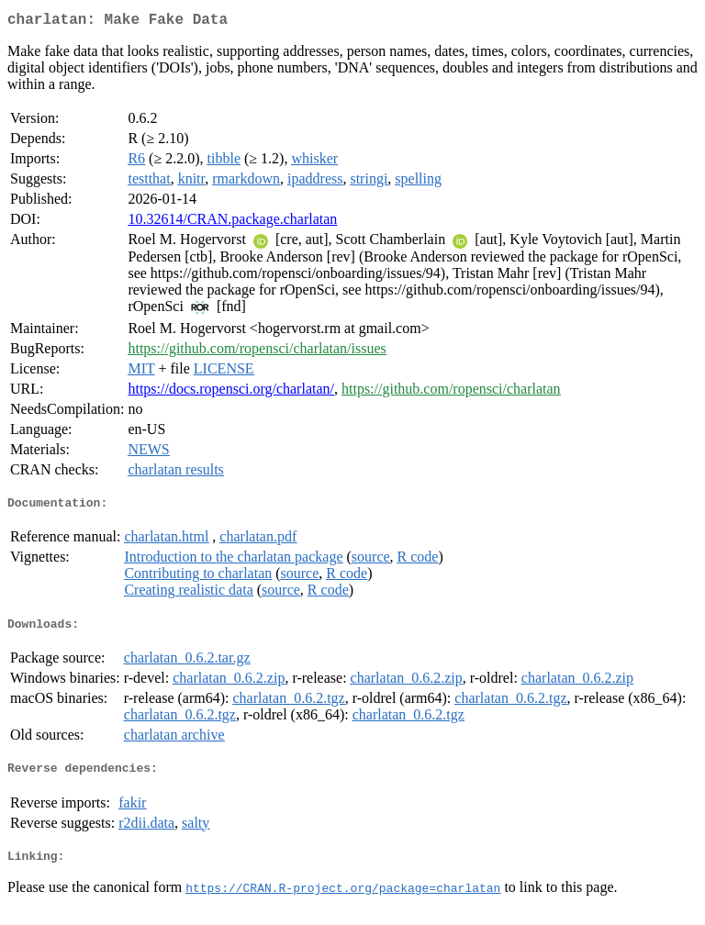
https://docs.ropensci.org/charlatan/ (231, 392)
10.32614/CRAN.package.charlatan (232, 222)
